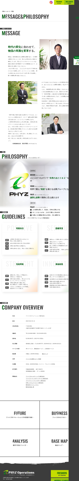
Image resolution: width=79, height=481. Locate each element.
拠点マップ (45, 353)
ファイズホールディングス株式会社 (35, 376)
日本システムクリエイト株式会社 (34, 382)
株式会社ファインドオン (32, 384)
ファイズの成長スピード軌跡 (33, 359)
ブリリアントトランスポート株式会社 (36, 380)
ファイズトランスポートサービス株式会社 (37, 378)
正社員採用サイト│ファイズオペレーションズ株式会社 (15, 3)
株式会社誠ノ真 (30, 387)
